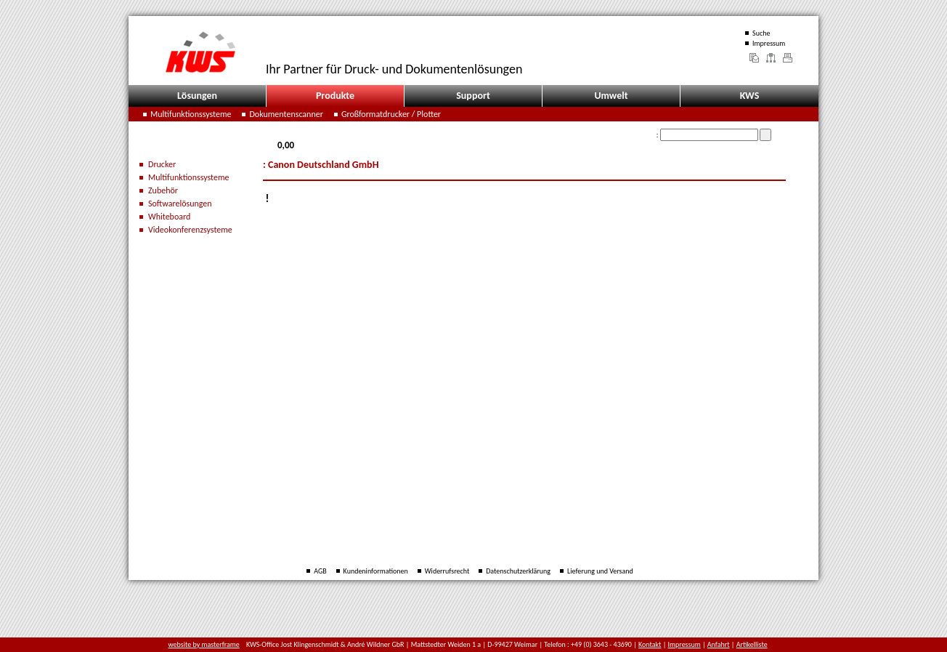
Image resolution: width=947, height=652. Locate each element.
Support (473, 95)
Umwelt (610, 95)
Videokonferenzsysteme (190, 230)
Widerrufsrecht (447, 571)
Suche (761, 33)
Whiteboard (169, 217)
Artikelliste (752, 644)
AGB (320, 571)
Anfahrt (718, 644)
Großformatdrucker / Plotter (391, 114)
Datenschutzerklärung (518, 571)
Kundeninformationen (376, 571)
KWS (750, 95)
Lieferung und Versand (600, 571)
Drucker (162, 164)
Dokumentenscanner (285, 114)
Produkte (335, 95)
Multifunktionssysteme (190, 114)
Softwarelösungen (180, 203)
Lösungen (197, 95)
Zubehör (163, 190)
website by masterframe (204, 644)
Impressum (768, 43)
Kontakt (649, 644)
